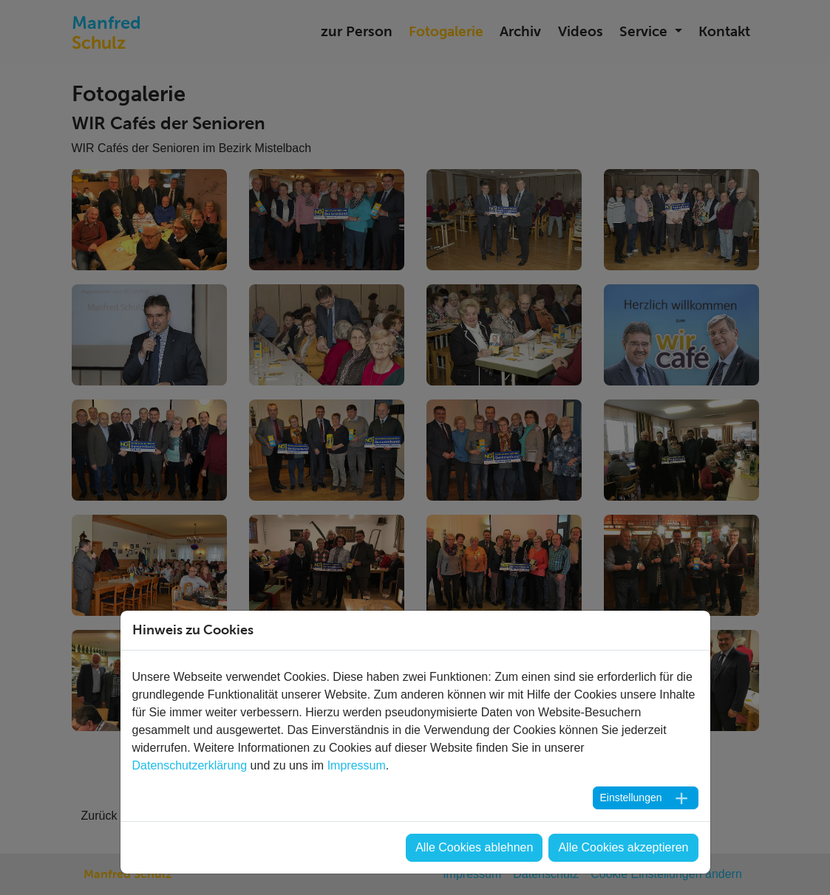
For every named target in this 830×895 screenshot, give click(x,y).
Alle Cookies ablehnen (474, 847)
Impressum (356, 765)
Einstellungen (630, 797)
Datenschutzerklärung (190, 765)
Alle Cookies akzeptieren (623, 847)
